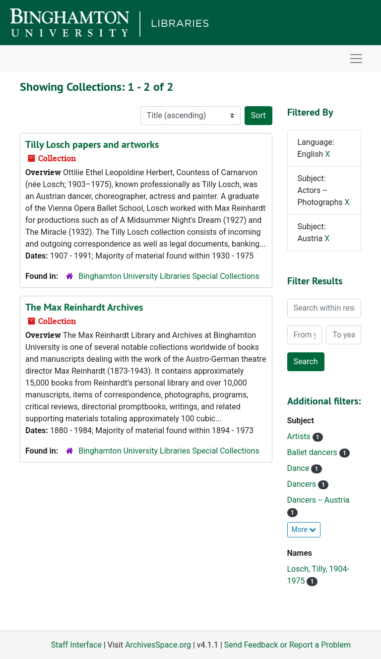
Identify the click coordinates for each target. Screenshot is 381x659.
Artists (300, 436)
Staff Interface (76, 645)
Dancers (302, 484)
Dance (299, 468)
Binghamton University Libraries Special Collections (168, 276)
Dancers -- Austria (318, 500)
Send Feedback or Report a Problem (287, 645)
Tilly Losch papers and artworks (92, 144)
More (304, 529)
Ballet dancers (313, 452)
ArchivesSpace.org (158, 645)
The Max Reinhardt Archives (84, 307)
